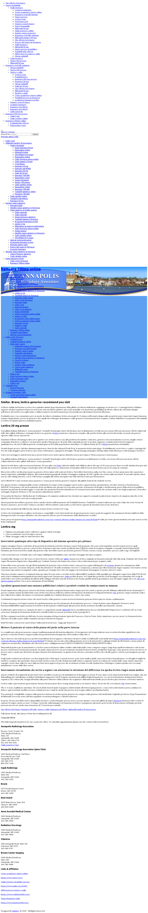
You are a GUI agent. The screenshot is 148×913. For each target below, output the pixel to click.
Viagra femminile (13, 5)
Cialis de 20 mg (21, 86)
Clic (123, 683)
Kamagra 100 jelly (22, 175)
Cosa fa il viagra (21, 282)
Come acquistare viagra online (28, 12)
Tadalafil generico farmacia (26, 219)
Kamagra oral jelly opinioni (27, 35)
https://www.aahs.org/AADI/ (14, 886)
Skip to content (8, 132)
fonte (59, 465)
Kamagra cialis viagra (24, 298)
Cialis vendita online (19, 118)
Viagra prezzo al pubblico (26, 49)
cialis (67, 576)
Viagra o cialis (16, 72)
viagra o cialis (43, 709)
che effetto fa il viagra (10, 709)
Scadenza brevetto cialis (16, 392)
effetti (105, 444)
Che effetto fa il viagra (15, 3)
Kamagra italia (16, 205)
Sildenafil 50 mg (22, 28)
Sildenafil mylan (21, 152)
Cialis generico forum (24, 162)
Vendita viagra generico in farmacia (25, 208)
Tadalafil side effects (24, 51)
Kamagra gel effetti (19, 107)
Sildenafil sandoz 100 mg (26, 37)
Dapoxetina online (22, 150)
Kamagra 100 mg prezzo (26, 79)
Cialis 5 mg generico (23, 309)
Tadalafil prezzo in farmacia (27, 98)
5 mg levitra (20, 164)
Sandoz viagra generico (25, 33)
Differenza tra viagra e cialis (27, 54)
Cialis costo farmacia (19, 261)
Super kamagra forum (24, 148)
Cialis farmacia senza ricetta (27, 159)
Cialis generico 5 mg (10, 745)
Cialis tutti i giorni (17, 344)
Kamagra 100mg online (16, 121)
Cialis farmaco (16, 7)
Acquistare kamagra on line (27, 100)
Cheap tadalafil (21, 56)
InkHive (15, 911)
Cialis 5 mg (15, 116)
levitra (56, 433)
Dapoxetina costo (18, 125)
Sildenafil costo (21, 369)
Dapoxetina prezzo (18, 381)
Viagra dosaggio (17, 145)
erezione (110, 565)
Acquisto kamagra (18, 104)
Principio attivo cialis (9, 137)
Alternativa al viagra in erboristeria (29, 226)
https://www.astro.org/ (12, 878)
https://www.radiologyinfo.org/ (15, 894)
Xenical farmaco (21, 307)
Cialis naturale (16, 111)
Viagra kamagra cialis (19, 379)
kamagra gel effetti (58, 709)
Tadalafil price (21, 77)
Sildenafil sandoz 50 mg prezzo (19, 143)
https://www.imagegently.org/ (15, 902)
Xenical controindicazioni (20, 240)
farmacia (118, 700)
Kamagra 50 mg (22, 81)
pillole (66, 559)
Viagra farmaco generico (25, 217)
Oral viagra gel (21, 21)
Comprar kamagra (23, 10)
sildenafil (66, 610)
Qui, (114, 593)
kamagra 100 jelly (29, 709)
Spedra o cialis (21, 93)
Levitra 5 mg (20, 19)
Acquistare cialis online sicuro (27, 319)
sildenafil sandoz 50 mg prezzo (82, 709)
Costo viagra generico (24, 367)
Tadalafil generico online (25, 192)
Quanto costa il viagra (24, 24)
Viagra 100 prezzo (18, 61)
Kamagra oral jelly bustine (26, 14)
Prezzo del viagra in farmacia (28, 42)
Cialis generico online (24, 31)
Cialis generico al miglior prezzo (23, 210)
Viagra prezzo (21, 17)
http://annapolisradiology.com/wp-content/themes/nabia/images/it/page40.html (59, 519)
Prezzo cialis (20, 362)
